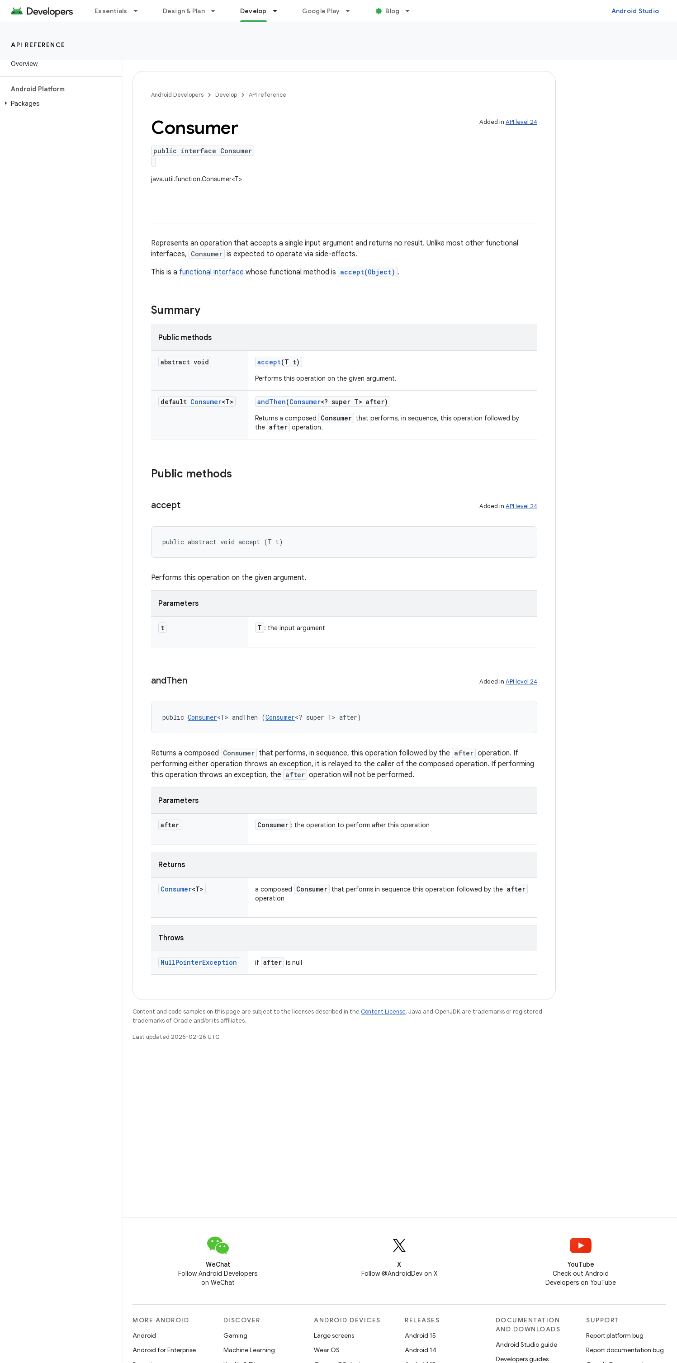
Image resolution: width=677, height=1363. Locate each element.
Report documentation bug (625, 1350)
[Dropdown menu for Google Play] (352, 11)
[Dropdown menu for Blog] (411, 11)
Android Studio (635, 11)
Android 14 (420, 1350)
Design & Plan (184, 11)
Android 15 (420, 1335)
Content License (383, 1011)
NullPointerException (199, 962)
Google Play (321, 11)
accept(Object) (367, 272)
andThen (271, 401)
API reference (38, 45)
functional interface (211, 272)
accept (269, 362)
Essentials (111, 11)
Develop (226, 95)
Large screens (334, 1335)
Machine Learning (249, 1350)
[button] (59, 103)
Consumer (206, 401)
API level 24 (521, 122)
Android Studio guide (526, 1344)
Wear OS (327, 1350)
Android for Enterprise (164, 1350)
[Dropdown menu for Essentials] (140, 11)
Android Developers (177, 95)
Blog (392, 11)
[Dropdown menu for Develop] (279, 11)
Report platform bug (615, 1335)
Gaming (235, 1335)
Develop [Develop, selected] (253, 11)
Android (144, 1335)
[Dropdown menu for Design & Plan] (217, 11)
